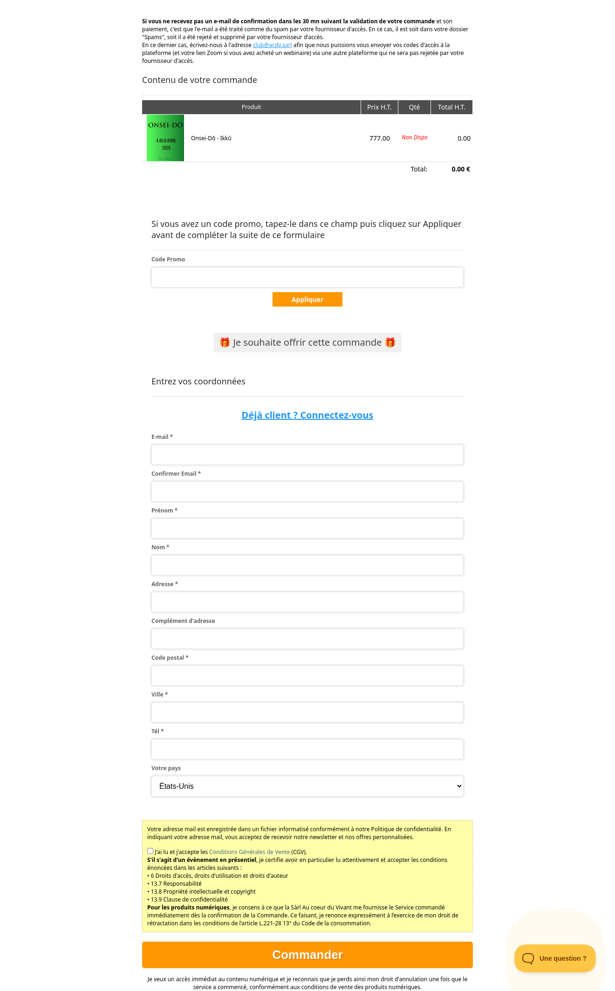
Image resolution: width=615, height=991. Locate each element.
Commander (307, 955)
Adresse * (164, 584)
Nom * (160, 547)
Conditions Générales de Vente (249, 852)
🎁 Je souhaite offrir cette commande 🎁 (307, 342)
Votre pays (166, 768)
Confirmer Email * (176, 474)
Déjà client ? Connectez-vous (308, 415)
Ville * (159, 694)
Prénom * (164, 510)
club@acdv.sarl (272, 45)
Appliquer (307, 299)
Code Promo (168, 259)
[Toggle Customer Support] (555, 958)
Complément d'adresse (183, 621)
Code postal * (170, 658)
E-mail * (162, 437)
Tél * (157, 731)
